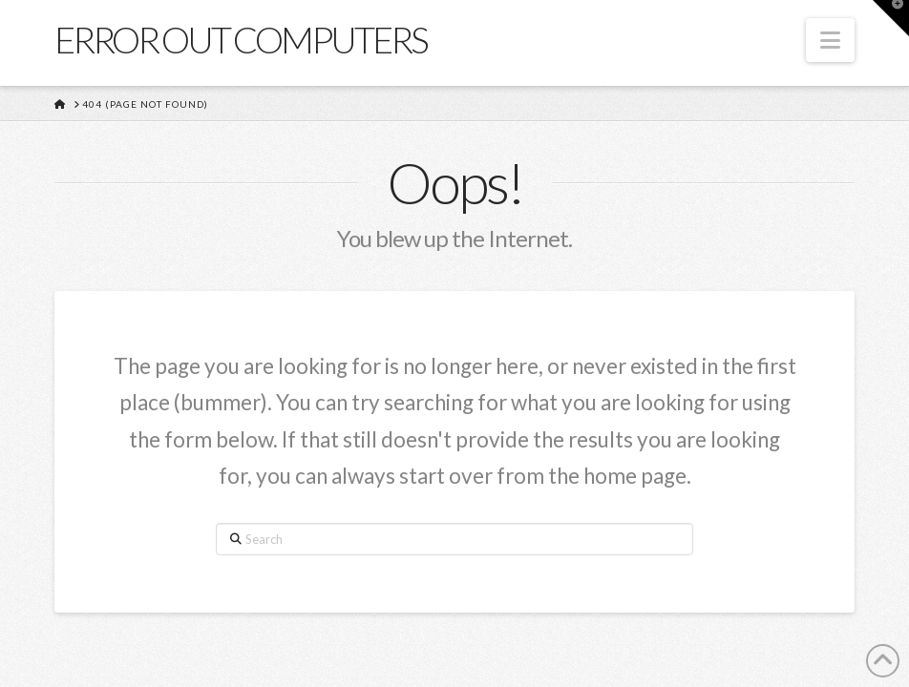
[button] (830, 40)
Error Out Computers (240, 39)
